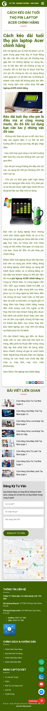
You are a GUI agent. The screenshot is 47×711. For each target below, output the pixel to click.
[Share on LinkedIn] (42, 382)
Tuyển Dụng (9, 694)
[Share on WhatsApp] (27, 382)
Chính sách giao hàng (13, 649)
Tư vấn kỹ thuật (11, 677)
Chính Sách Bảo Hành (13, 658)
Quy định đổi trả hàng (13, 654)
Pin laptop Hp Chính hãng (27, 371)
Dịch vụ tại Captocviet (14, 686)
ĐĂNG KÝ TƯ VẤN (16, 533)
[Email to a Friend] (36, 382)
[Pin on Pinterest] (39, 382)
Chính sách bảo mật (13, 662)
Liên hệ (8, 690)
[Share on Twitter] (33, 382)
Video (7, 681)
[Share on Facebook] (30, 382)
